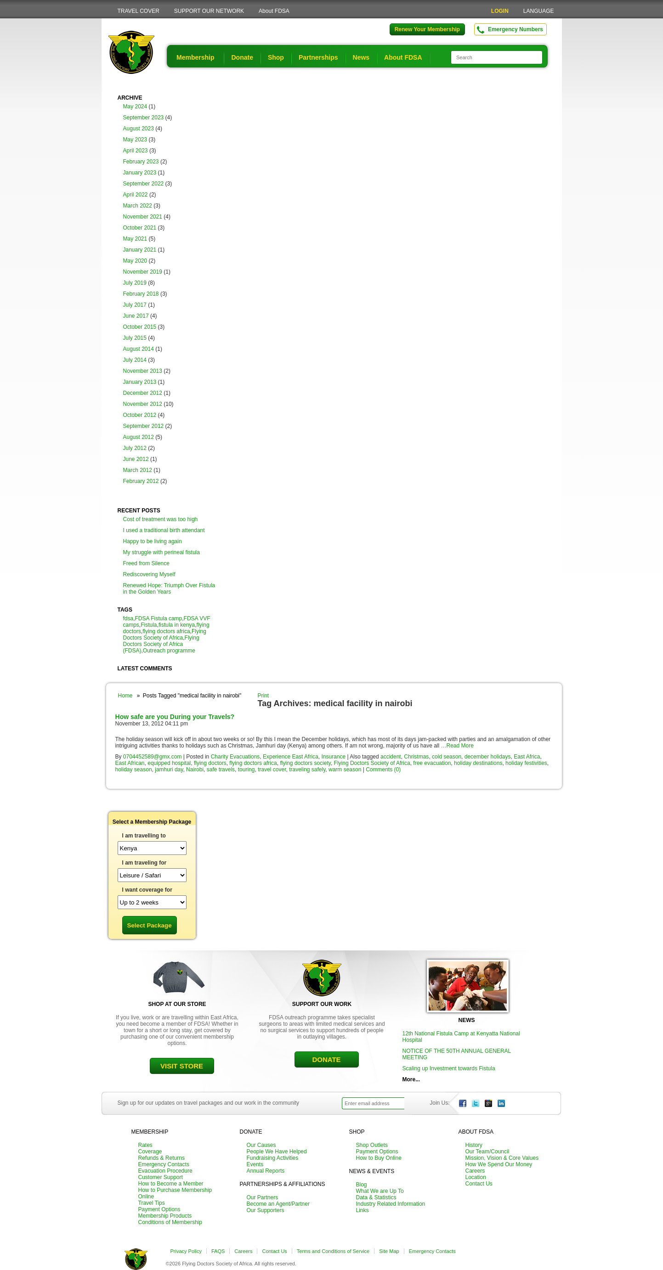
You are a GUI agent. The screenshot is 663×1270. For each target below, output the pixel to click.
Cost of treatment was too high (160, 519)
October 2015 (140, 327)
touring (246, 769)
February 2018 (141, 294)
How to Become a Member (171, 1183)
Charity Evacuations (235, 756)
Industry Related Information (390, 1204)
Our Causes (261, 1145)
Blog (361, 1184)
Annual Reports (266, 1171)
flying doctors (210, 763)
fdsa (128, 618)
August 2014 (138, 349)
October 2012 (140, 415)
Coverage (150, 1151)
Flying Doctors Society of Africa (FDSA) (161, 644)
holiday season (133, 769)
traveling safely (307, 769)
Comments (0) (383, 769)
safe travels (221, 769)
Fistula (149, 625)
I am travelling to (144, 835)
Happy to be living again (152, 541)
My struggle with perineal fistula (161, 552)
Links (362, 1210)
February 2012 (141, 481)
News (361, 57)
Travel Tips (151, 1203)
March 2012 (137, 470)
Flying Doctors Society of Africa (164, 634)
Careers (475, 1171)
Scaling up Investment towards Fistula (448, 1068)
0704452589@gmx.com (152, 756)
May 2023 (135, 139)
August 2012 (138, 437)
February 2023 (141, 161)
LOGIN (500, 11)
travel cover (272, 769)
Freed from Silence (146, 563)
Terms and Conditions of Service (333, 1251)
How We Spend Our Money (499, 1164)
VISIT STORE (181, 1066)
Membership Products (165, 1216)
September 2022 (143, 183)
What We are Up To (380, 1191)
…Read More (457, 745)
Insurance (333, 756)
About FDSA (274, 11)
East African (130, 763)
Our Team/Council (487, 1151)
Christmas (416, 756)
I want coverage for (147, 890)
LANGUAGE (538, 11)
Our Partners (262, 1197)
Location (475, 1177)
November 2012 (142, 404)
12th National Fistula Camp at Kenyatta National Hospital (461, 1036)
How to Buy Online (379, 1158)
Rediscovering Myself (149, 574)
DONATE (326, 1059)
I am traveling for (144, 863)
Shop (276, 57)
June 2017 (136, 316)
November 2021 (142, 217)
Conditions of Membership (170, 1222)
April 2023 (135, 150)
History (473, 1145)
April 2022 (135, 194)
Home (125, 695)
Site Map (389, 1251)
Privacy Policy (186, 1251)
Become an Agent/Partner (278, 1204)
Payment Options (159, 1209)
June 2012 (136, 459)
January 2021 (140, 250)
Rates (145, 1145)
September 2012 (143, 426)
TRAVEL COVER (138, 11)
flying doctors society (305, 763)
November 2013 (142, 371)
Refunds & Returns (161, 1158)
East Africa (527, 756)
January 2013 (140, 382)
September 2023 (143, 117)
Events (255, 1164)
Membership (195, 57)
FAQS (218, 1251)
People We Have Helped (277, 1151)
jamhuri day (169, 769)
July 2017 (135, 305)
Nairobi (195, 769)
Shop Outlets (372, 1145)
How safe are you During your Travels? (175, 716)
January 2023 (140, 172)
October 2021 (140, 228)
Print (263, 695)
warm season (345, 769)
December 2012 (142, 393)
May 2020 (135, 261)
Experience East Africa (290, 756)
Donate (242, 57)
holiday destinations (478, 763)
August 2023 (138, 128)
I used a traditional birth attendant (164, 530)
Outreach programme (169, 650)
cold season (446, 756)
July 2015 (135, 338)
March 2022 (137, 205)
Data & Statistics (376, 1197)
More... (411, 1079)
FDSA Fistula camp (158, 618)
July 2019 (135, 283)
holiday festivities (526, 763)
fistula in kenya (177, 625)
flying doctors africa (166, 631)
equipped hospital (169, 763)
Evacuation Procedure (165, 1171)
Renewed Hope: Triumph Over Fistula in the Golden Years (169, 588)
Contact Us (479, 1183)
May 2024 (135, 106)
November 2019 (142, 272)
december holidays (488, 756)
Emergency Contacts (163, 1164)
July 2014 (135, 360)
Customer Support (160, 1177)
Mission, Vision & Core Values (502, 1158)
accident (390, 756)
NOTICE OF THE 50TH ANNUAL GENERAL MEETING (456, 1054)
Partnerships (318, 57)
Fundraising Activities (273, 1158)
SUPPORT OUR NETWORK (209, 11)
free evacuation (432, 763)
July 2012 (135, 448)
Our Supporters (265, 1210)
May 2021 (135, 239)
